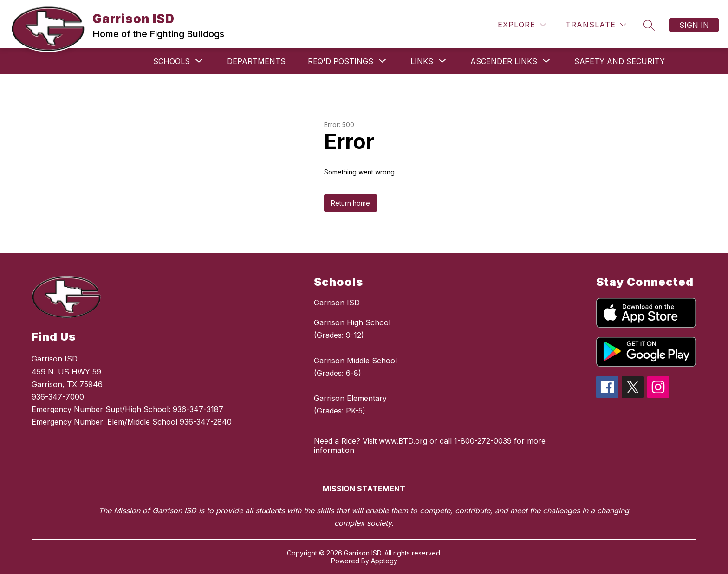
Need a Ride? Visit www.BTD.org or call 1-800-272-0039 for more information (430, 445)
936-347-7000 (58, 396)
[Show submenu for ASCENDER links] (503, 61)
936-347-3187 (198, 409)
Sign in (694, 25)
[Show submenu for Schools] (171, 61)
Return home (350, 203)
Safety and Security (619, 61)
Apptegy (384, 561)
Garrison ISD (337, 302)
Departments (256, 61)
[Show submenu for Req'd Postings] (340, 61)
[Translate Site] (596, 25)
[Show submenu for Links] (421, 61)
